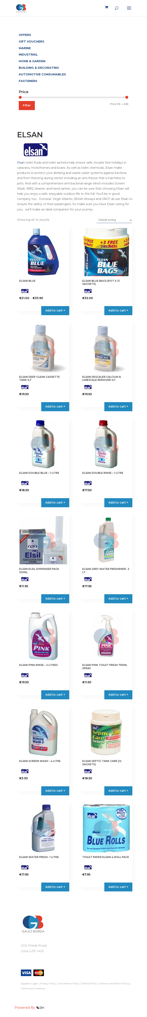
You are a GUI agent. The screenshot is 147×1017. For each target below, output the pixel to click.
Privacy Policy (48, 983)
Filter (27, 105)
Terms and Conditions (33, 988)
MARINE (25, 48)
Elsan (21, 162)
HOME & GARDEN (32, 61)
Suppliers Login (29, 983)
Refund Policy (89, 983)
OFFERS (25, 35)
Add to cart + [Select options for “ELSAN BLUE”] (55, 310)
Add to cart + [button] (118, 310)
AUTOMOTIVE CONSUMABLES (42, 74)
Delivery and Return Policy (114, 983)
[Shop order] (114, 220)
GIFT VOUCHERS (31, 41)
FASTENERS (28, 81)
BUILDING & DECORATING (39, 68)
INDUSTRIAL (28, 54)
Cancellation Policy (68, 983)
